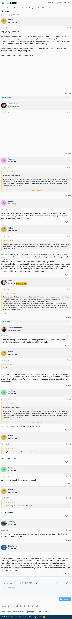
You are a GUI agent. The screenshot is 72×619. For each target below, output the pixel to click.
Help (34, 617)
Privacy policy (26, 617)
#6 (70, 289)
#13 (70, 530)
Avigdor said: (7, 240)
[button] (4, 583)
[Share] (67, 28)
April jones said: (8, 448)
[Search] (69, 3)
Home (40, 617)
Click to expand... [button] (36, 190)
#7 (70, 336)
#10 (70, 444)
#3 (70, 167)
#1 (70, 28)
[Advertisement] (36, 74)
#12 (70, 498)
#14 (70, 554)
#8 (70, 360)
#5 (70, 236)
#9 (70, 399)
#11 (70, 476)
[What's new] (65, 3)
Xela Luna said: (8, 172)
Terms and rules (15, 617)
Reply (69, 93)
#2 (70, 112)
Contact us (5, 617)
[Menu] (3, 3)
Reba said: (6, 364)
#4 (70, 210)
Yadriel (5, 15)
